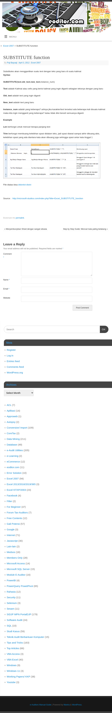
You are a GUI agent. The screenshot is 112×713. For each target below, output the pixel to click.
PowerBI (11, 580)
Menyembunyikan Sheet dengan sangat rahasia (25, 229)
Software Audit (14, 620)
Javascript (12, 540)
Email (6, 289)
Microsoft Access (16, 563)
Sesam (10, 608)
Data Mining (13, 439)
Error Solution (14, 473)
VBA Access (13, 654)
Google (11, 529)
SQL (9, 625)
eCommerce (13, 461)
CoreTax (11, 433)
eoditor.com (13, 467)
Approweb (12, 416)
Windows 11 (13, 671)
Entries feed (13, 361)
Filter (9, 501)
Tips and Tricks (15, 642)
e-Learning (12, 456)
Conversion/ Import (17, 427)
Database (12, 444)
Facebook (12, 495)
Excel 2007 (36, 63)
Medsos (11, 552)
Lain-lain (11, 546)
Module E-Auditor (16, 574)
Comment (7, 255)
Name (6, 280)
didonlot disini (24, 184)
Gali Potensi (13, 523)
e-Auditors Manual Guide (40, 705)
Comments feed (15, 366)
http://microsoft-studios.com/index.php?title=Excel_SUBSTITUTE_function (47, 198)
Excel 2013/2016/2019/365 (21, 484)
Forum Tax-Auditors (17, 512)
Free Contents (14, 518)
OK (103, 329)
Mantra (67, 705)
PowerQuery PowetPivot (20, 586)
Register (11, 349)
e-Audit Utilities (15, 450)
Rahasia (11, 591)
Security (11, 597)
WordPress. (77, 705)
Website (6, 298)
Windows (12, 665)
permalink (20, 218)
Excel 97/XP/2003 (16, 489)
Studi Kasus (13, 631)
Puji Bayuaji (12, 63)
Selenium (12, 603)
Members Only (15, 557)
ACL (9, 405)
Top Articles (13, 648)
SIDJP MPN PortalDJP (19, 614)
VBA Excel (12, 659)
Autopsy (11, 422)
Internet (11, 535)
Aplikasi (11, 410)
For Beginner (14, 506)
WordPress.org (15, 372)
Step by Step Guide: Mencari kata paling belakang (85, 229)
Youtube (11, 682)
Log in (10, 355)
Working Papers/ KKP (18, 676)
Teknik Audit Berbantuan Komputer (25, 637)
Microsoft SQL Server (18, 569)
